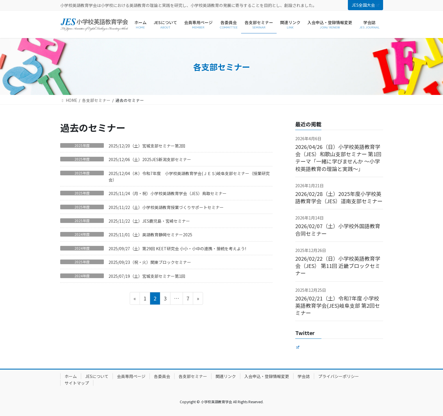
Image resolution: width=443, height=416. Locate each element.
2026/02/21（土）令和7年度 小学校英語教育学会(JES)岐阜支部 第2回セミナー (337, 305)
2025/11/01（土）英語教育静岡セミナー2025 (150, 234)
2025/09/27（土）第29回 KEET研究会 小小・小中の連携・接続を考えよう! (177, 248)
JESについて (96, 376)
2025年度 (82, 145)
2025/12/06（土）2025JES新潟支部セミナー (149, 159)
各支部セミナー (193, 376)
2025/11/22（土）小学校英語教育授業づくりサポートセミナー (168, 207)
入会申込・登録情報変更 (266, 376)
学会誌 (304, 376)
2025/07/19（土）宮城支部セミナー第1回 (146, 276)
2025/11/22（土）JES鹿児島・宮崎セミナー (149, 221)
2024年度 (82, 234)
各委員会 (162, 376)
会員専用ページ (131, 376)
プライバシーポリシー (338, 376)
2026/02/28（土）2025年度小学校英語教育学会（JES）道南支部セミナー (338, 197)
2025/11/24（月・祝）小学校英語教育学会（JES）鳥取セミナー (169, 193)
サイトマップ (77, 383)
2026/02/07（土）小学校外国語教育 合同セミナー (337, 229)
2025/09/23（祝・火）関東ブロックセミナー (149, 262)
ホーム (71, 376)
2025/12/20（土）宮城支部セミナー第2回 (146, 146)
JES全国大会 (365, 5)
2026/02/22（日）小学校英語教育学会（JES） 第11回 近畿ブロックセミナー (337, 266)
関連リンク (226, 376)
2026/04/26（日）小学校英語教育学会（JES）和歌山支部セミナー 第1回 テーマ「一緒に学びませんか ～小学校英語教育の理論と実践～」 (338, 157)
